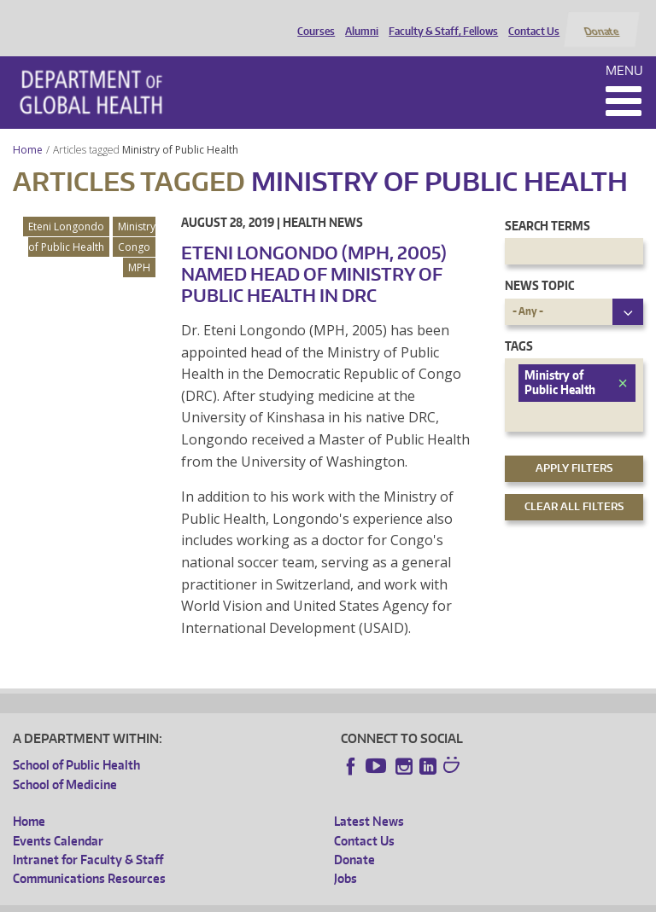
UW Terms (307, 898)
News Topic (539, 265)
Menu (624, 50)
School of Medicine (65, 764)
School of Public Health (76, 745)
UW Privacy (238, 898)
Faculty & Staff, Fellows (440, 20)
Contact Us (530, 20)
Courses (312, 20)
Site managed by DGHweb (409, 898)
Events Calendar (58, 820)
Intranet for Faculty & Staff (88, 839)
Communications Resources (89, 858)
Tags (519, 325)
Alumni (358, 20)
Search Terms (547, 205)
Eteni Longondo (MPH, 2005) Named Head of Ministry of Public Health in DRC (314, 253)
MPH (139, 247)
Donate (601, 20)
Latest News (369, 801)
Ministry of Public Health (181, 129)
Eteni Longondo (66, 206)
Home (28, 129)
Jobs (345, 858)
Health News (323, 202)
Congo (134, 226)
